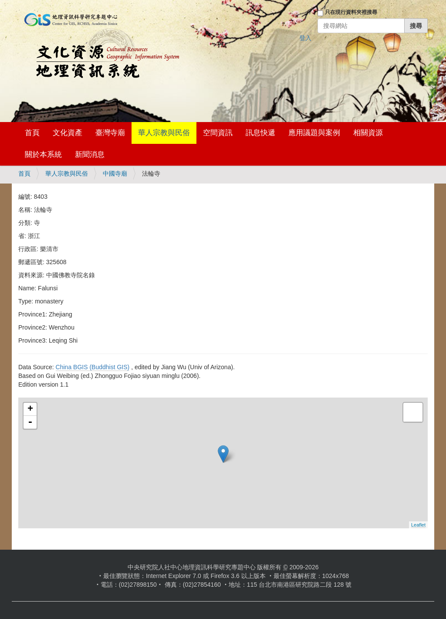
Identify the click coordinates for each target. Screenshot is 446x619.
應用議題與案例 (314, 133)
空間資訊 (218, 133)
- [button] (30, 422)
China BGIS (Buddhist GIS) (93, 367)
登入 (305, 37)
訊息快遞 (260, 133)
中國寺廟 (115, 173)
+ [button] (30, 409)
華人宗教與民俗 (164, 133)
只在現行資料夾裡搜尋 (351, 12)
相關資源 (368, 133)
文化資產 (67, 133)
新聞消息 (90, 154)
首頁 (32, 133)
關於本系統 (43, 154)
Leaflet (418, 524)
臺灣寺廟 (110, 133)
